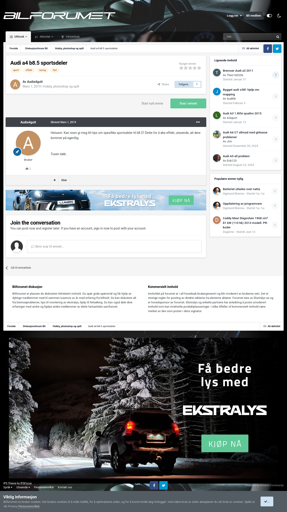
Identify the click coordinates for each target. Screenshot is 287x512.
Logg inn (234, 16)
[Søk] (236, 36)
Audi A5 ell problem (236, 156)
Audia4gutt (35, 82)
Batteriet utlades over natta (241, 189)
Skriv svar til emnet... (47, 246)
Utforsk (19, 36)
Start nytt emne (152, 103)
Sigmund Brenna (233, 193)
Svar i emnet (188, 103)
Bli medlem (253, 15)
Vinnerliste (72, 36)
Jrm (229, 141)
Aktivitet (45, 36)
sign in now (102, 228)
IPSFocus (26, 483)
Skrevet (63, 122)
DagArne (228, 232)
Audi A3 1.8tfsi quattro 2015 (242, 113)
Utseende (23, 487)
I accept (271, 501)
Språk (7, 487)
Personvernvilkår (44, 487)
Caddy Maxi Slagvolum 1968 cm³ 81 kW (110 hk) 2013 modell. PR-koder (245, 222)
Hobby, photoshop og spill (61, 86)
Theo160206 (235, 75)
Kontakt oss (65, 487)
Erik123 (232, 160)
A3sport (232, 118)
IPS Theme (9, 483)
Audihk (231, 98)
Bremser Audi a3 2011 (238, 70)
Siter (64, 180)
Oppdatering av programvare (242, 203)
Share (163, 84)
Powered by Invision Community (264, 485)
